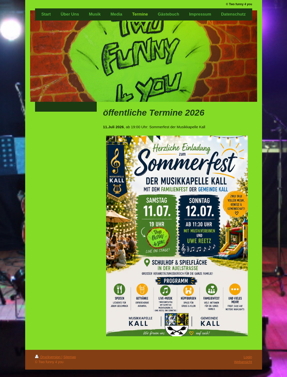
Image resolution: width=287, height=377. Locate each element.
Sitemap (69, 357)
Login (248, 357)
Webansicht (243, 362)
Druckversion (48, 357)
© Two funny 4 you (239, 4)
